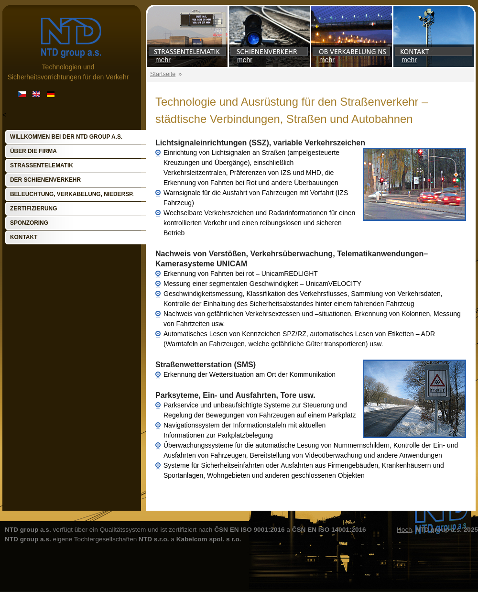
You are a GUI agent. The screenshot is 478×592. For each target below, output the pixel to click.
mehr (163, 60)
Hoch (404, 529)
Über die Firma (33, 151)
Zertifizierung (33, 208)
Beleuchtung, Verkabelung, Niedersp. (72, 194)
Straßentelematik (41, 165)
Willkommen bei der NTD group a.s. (66, 136)
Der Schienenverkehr (45, 179)
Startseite (162, 74)
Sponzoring (29, 222)
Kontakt (23, 237)
